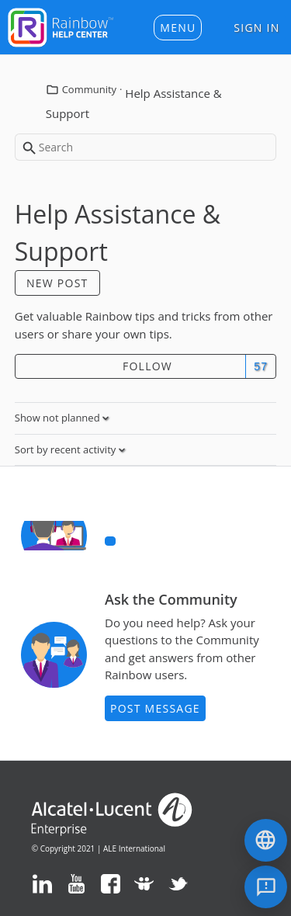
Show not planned (58, 418)
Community (89, 89)
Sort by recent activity (67, 449)
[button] (178, 27)
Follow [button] (147, 366)
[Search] (146, 147)
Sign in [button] (256, 27)
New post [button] (57, 283)
